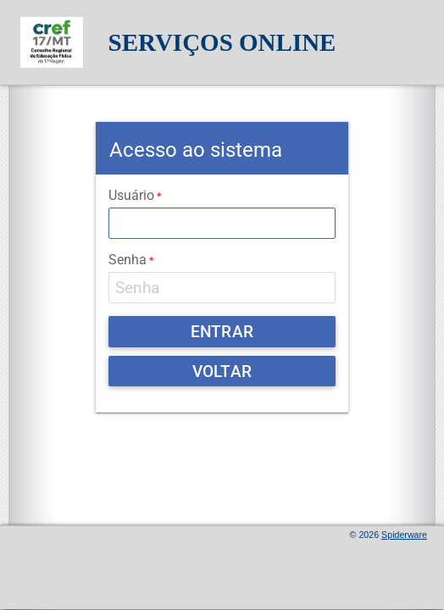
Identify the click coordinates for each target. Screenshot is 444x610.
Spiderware (404, 535)
